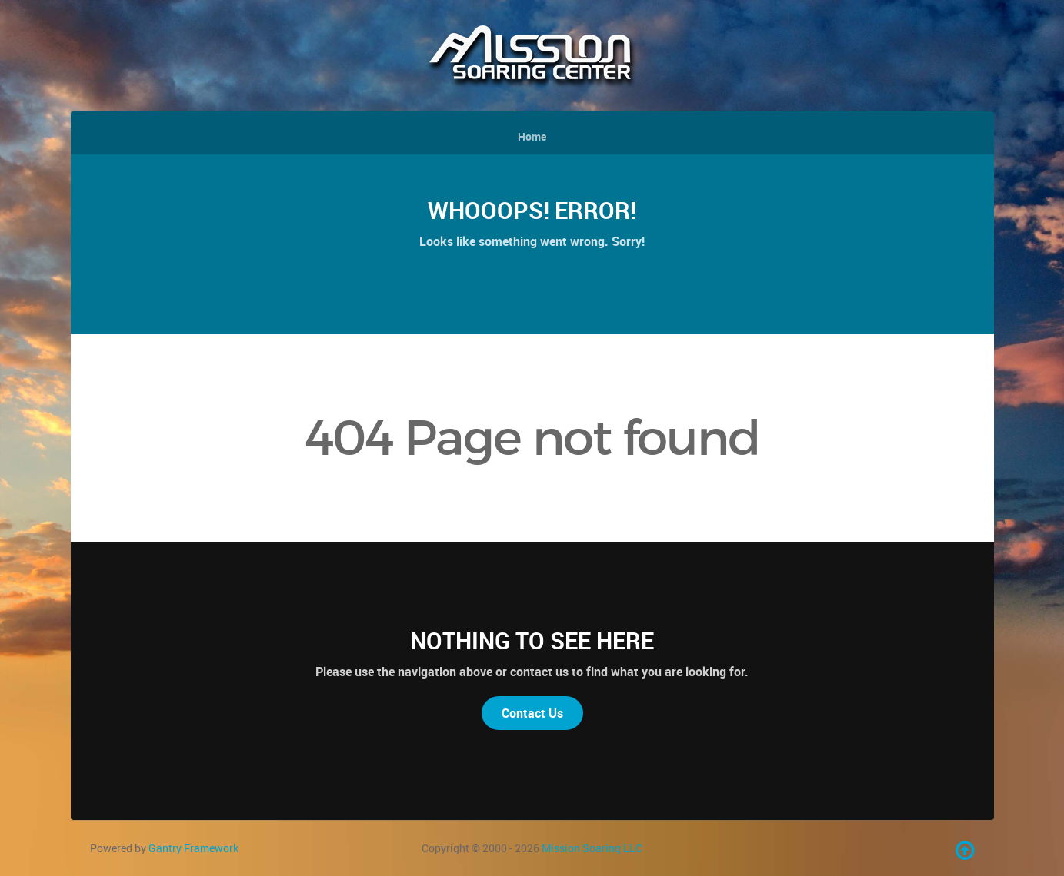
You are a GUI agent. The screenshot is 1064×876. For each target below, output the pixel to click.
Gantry (193, 848)
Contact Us (532, 713)
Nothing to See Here (532, 640)
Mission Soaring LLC (592, 848)
